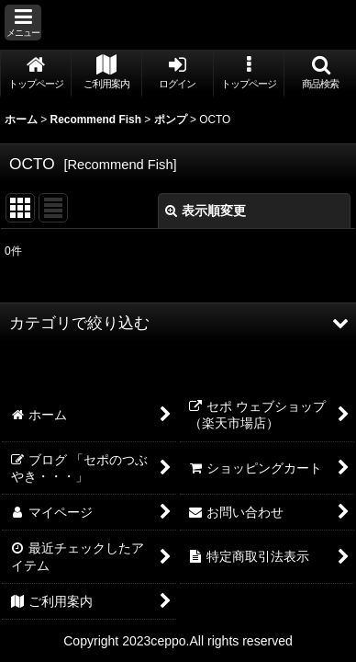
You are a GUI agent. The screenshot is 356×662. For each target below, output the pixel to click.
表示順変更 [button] (205, 210)
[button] (23, 22)
